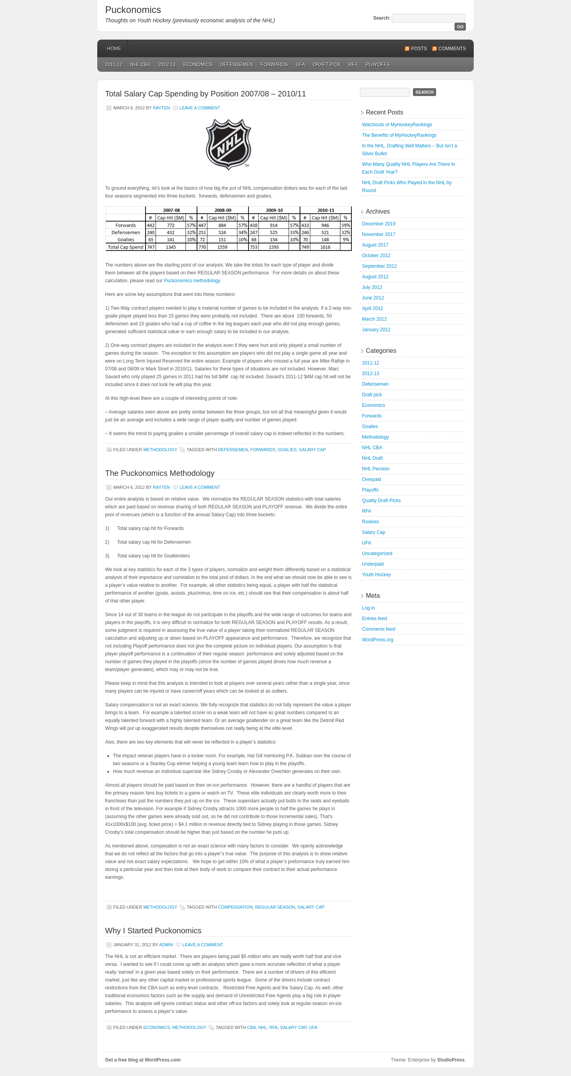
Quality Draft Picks (381, 500)
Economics (198, 64)
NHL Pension (375, 469)
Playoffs (378, 64)
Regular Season (275, 907)
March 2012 (374, 319)
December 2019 (378, 224)
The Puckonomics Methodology (160, 473)
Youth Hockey (376, 574)
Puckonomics (133, 9)
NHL (262, 1027)
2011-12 (113, 64)
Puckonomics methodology (192, 280)
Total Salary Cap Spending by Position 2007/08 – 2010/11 (205, 93)
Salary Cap (312, 449)
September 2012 (379, 266)
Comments (452, 48)
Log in (368, 608)
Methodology (160, 449)
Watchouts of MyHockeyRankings (397, 124)
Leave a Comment (200, 107)
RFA (353, 64)
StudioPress (451, 1060)
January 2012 (376, 329)
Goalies (287, 449)
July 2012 (372, 287)
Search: (382, 18)
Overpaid (371, 479)
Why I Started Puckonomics (153, 930)
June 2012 (373, 298)
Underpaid (373, 564)
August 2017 (375, 245)
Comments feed (378, 629)
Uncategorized (377, 553)
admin (166, 944)
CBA (251, 1027)
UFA (300, 64)
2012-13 (167, 64)
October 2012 (376, 255)
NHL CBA (140, 64)
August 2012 (375, 276)
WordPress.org (377, 639)
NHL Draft (372, 458)
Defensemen (236, 64)
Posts (419, 48)
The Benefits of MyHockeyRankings (399, 135)
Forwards (274, 64)
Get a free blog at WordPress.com (143, 1060)
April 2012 (372, 308)
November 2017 (378, 234)
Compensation (235, 907)
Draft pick (327, 64)
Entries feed (374, 618)
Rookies (370, 521)
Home (114, 48)
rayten (161, 107)
